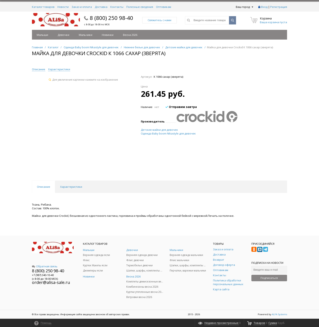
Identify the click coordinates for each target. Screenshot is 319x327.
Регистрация (278, 7)
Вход (264, 7)
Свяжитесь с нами (159, 20)
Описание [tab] (43, 187)
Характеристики (59, 69)
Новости (63, 7)
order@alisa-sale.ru (51, 282)
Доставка (101, 7)
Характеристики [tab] (71, 187)
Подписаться (269, 278)
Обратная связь (44, 266)
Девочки (63, 35)
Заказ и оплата (82, 7)
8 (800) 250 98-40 (111, 18)
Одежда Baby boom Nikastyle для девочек (168, 133)
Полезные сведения (139, 7)
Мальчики (85, 35)
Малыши (42, 35)
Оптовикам (163, 7)
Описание (38, 69)
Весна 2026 (130, 35)
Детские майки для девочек (159, 130)
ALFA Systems (279, 314)
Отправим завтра (181, 107)
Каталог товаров (43, 7)
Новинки (107, 35)
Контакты (116, 7)
